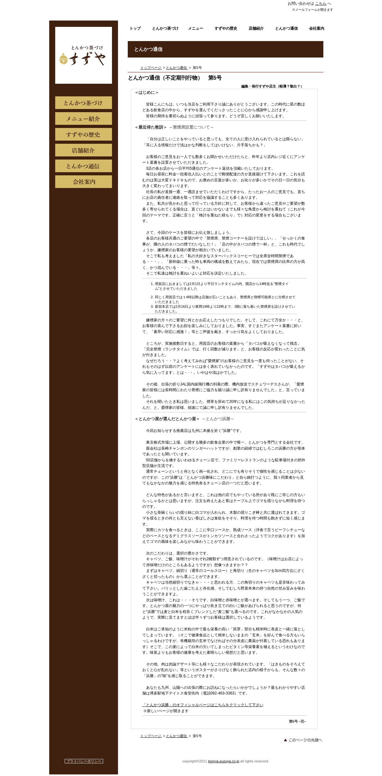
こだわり (83, 102)
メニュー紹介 (83, 118)
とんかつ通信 (177, 68)
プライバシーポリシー (84, 761)
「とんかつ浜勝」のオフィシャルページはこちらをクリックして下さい (202, 705)
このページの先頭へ (302, 740)
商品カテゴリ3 (83, 181)
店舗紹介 (83, 150)
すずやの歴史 (83, 134)
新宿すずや (84, 55)
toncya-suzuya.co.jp (223, 761)
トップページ (151, 68)
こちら (320, 3)
